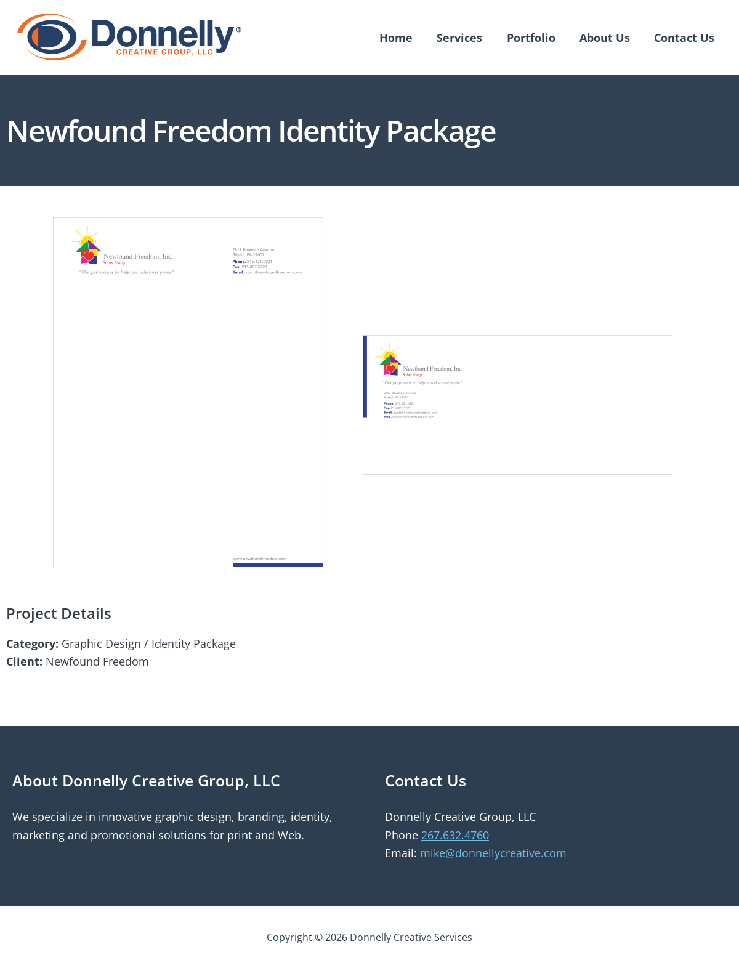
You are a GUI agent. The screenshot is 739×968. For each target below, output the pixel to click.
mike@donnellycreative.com (493, 852)
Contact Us (685, 37)
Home (405, 37)
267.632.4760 (455, 835)
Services (467, 37)
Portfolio (536, 37)
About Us (608, 37)
